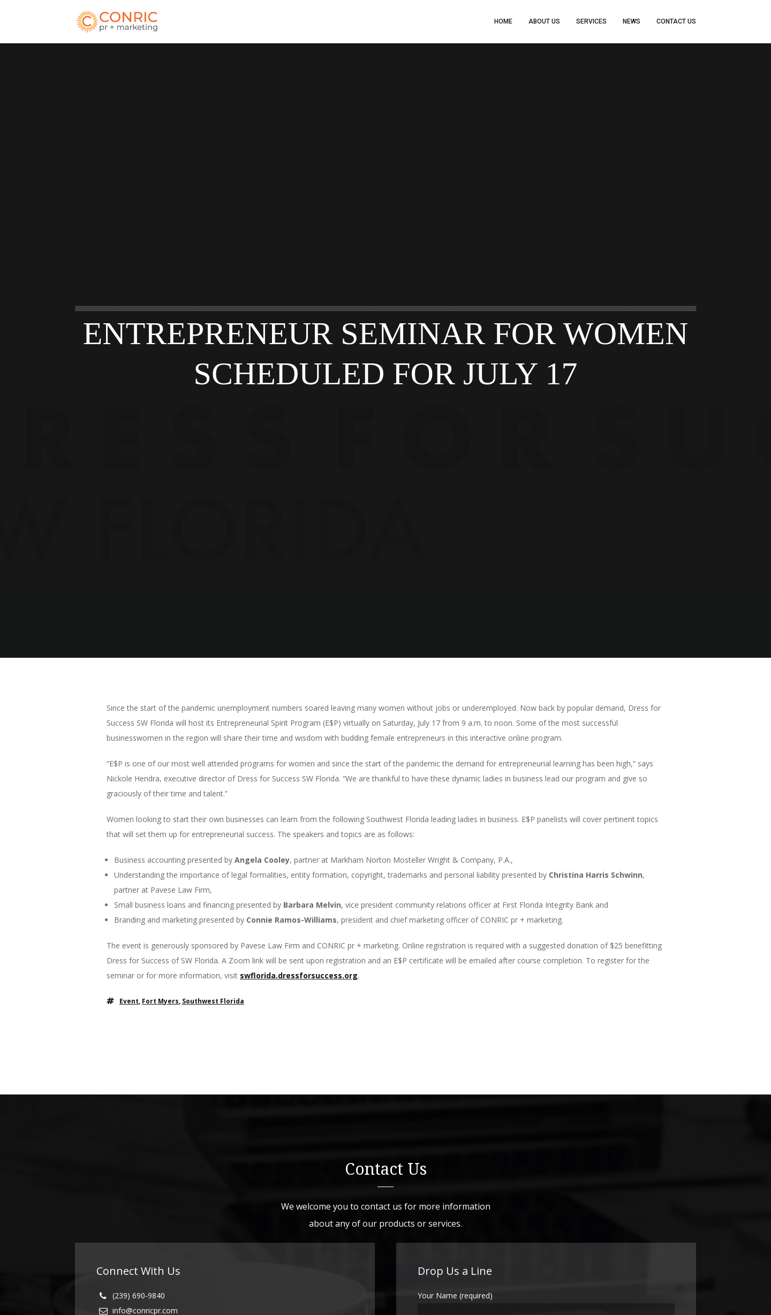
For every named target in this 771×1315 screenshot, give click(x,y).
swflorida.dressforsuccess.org (299, 975)
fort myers (160, 1001)
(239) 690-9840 (138, 1295)
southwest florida (213, 1001)
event (129, 1001)
